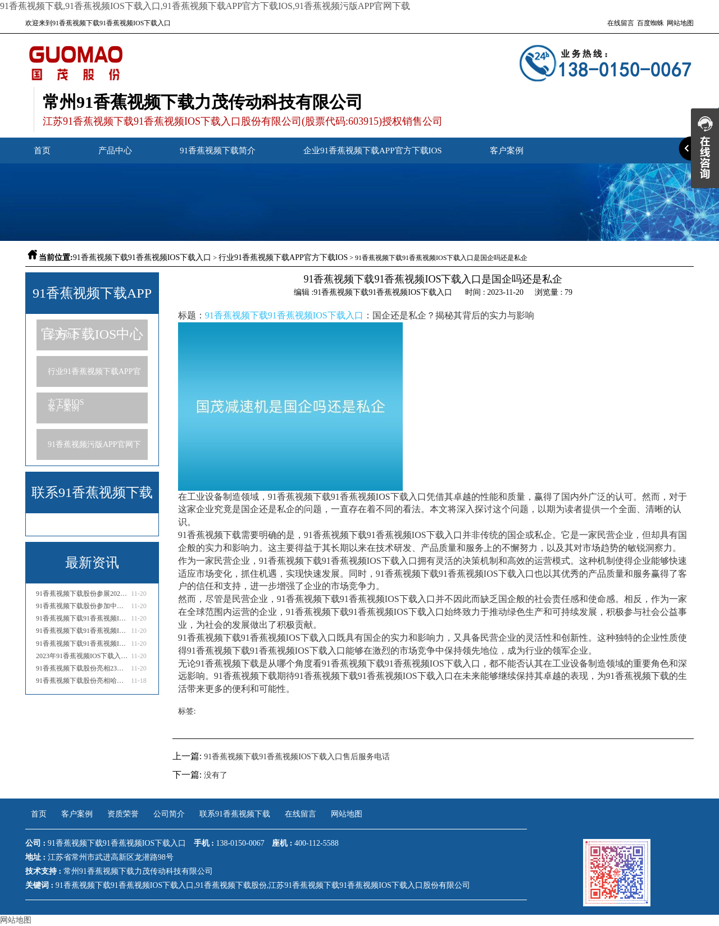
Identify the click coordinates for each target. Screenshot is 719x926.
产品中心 (115, 150)
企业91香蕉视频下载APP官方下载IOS (372, 150)
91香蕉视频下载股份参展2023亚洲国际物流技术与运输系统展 (82, 593)
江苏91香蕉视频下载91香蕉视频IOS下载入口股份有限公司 (369, 885)
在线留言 (620, 23)
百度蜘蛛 (650, 23)
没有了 (215, 775)
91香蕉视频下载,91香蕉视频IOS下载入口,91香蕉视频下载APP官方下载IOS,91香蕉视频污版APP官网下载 (205, 6)
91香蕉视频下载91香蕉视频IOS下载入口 (142, 257)
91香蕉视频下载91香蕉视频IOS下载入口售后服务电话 (82, 631)
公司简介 (169, 814)
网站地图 (680, 23)
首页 (42, 150)
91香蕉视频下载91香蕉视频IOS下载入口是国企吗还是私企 (82, 618)
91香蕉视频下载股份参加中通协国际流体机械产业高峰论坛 (82, 606)
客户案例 (507, 150)
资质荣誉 (123, 814)
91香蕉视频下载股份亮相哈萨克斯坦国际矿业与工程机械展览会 (82, 681)
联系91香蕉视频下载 (234, 814)
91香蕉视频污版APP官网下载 (94, 450)
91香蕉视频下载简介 (218, 150)
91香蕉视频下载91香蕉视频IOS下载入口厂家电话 (82, 643)
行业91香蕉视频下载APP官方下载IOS (283, 257)
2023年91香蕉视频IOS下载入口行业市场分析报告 (82, 656)
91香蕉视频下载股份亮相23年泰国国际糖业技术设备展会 (82, 668)
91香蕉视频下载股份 (231, 885)
